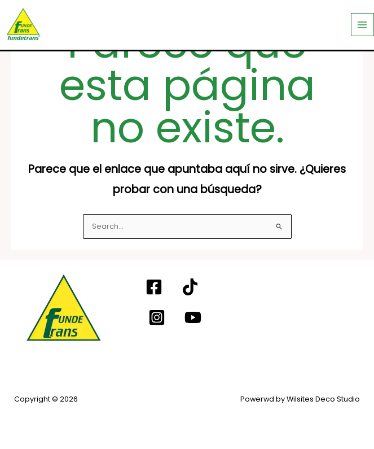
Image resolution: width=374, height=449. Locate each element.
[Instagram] (157, 317)
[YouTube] (193, 317)
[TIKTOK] (190, 287)
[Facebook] (154, 287)
